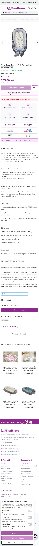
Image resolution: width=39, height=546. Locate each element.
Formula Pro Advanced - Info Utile (14, 497)
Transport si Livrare (7, 471)
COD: (2, 74)
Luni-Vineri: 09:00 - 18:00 (10, 445)
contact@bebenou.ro (9, 448)
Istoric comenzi (26, 471)
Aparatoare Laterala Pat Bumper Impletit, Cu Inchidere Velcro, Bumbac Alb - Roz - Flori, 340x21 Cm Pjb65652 (10, 368)
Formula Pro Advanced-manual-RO (14, 494)
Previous (4, 42)
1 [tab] (4, 61)
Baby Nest (34, 19)
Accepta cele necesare (17, 543)
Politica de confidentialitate (6, 477)
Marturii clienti (6, 468)
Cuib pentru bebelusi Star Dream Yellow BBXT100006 (10, 402)
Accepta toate (17, 533)
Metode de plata (26, 468)
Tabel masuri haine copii (29, 466)
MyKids (9, 77)
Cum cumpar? (25, 463)
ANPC (22, 481)
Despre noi (4, 466)
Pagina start (4, 19)
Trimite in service (6, 483)
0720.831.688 (6, 442)
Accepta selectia (17, 538)
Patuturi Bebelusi (25, 19)
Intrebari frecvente (27, 476)
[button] (3, 8)
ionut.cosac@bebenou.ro (10, 454)
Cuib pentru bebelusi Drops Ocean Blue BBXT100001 (28, 402)
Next (37, 42)
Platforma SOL (25, 484)
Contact (3, 463)
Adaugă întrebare (9, 326)
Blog (22, 479)
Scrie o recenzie (16, 70)
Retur (3, 480)
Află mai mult (16, 507)
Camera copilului (14, 19)
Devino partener (26, 474)
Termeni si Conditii (7, 474)
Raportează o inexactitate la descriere (14, 294)
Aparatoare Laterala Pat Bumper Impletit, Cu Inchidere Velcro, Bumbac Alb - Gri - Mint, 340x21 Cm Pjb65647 (29, 368)
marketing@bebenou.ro (10, 451)
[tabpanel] (19, 41)
